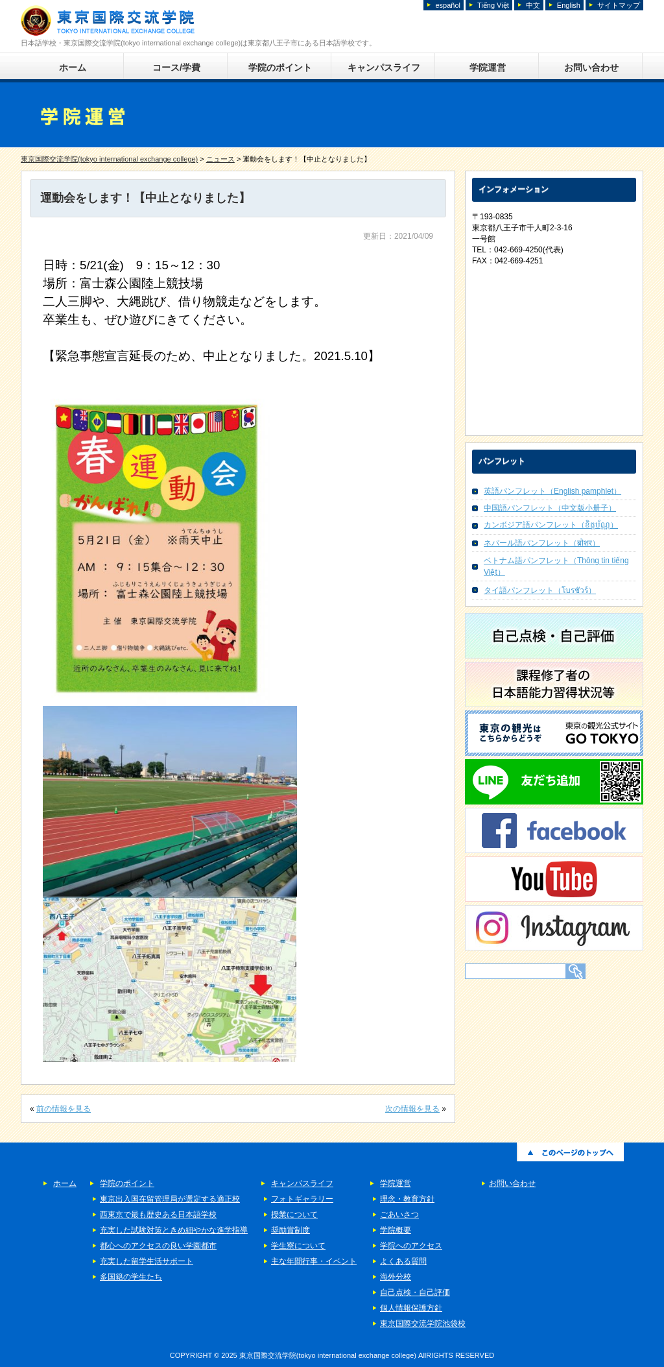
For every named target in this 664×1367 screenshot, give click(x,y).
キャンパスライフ (384, 67)
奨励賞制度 (290, 1230)
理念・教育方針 (407, 1199)
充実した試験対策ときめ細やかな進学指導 (174, 1230)
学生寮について (298, 1245)
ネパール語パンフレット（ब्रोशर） (542, 543)
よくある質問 (403, 1261)
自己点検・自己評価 (415, 1292)
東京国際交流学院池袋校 (423, 1323)
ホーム (72, 67)
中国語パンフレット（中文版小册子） (550, 508)
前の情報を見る (63, 1108)
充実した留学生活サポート (146, 1261)
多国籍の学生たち (131, 1276)
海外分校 (395, 1276)
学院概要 (395, 1230)
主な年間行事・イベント (314, 1261)
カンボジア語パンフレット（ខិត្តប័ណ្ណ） (551, 524)
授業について (294, 1214)
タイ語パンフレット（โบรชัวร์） (540, 590)
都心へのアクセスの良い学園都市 (158, 1245)
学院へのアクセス (411, 1245)
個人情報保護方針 (411, 1308)
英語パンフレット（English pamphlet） (552, 491)
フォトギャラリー (302, 1199)
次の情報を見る (412, 1108)
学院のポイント (280, 67)
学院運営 (487, 67)
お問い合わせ (591, 67)
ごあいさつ (399, 1214)
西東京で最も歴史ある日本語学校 (158, 1214)
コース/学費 (176, 67)
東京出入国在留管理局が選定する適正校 (170, 1199)
